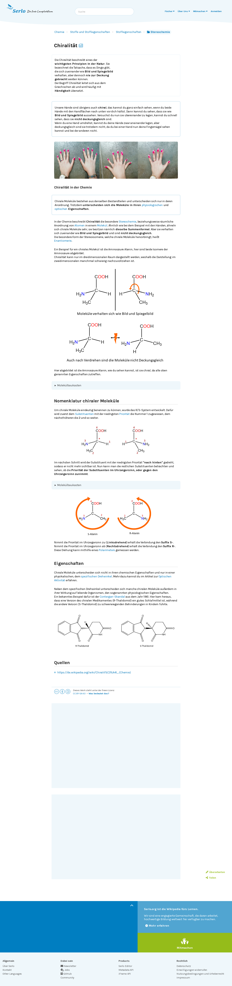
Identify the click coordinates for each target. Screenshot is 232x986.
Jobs (65, 969)
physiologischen (152, 205)
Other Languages (12, 973)
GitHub (66, 973)
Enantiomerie (63, 240)
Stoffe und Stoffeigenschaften (90, 32)
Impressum (183, 977)
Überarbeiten (215, 872)
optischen (61, 209)
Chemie (59, 32)
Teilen (211, 877)
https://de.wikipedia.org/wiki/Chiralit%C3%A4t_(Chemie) (94, 672)
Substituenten (84, 414)
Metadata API (126, 969)
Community (67, 977)
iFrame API (125, 973)
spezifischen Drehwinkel (96, 576)
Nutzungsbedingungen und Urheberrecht (200, 973)
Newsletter (68, 966)
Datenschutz (184, 966)
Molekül (102, 225)
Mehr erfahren (157, 925)
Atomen (79, 225)
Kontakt (7, 969)
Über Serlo (8, 966)
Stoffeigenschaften (128, 32)
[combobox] (104, 11)
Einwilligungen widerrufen (192, 969)
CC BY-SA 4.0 (79, 693)
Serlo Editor (125, 966)
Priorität (124, 414)
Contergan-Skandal (112, 596)
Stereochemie (158, 32)
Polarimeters (107, 550)
